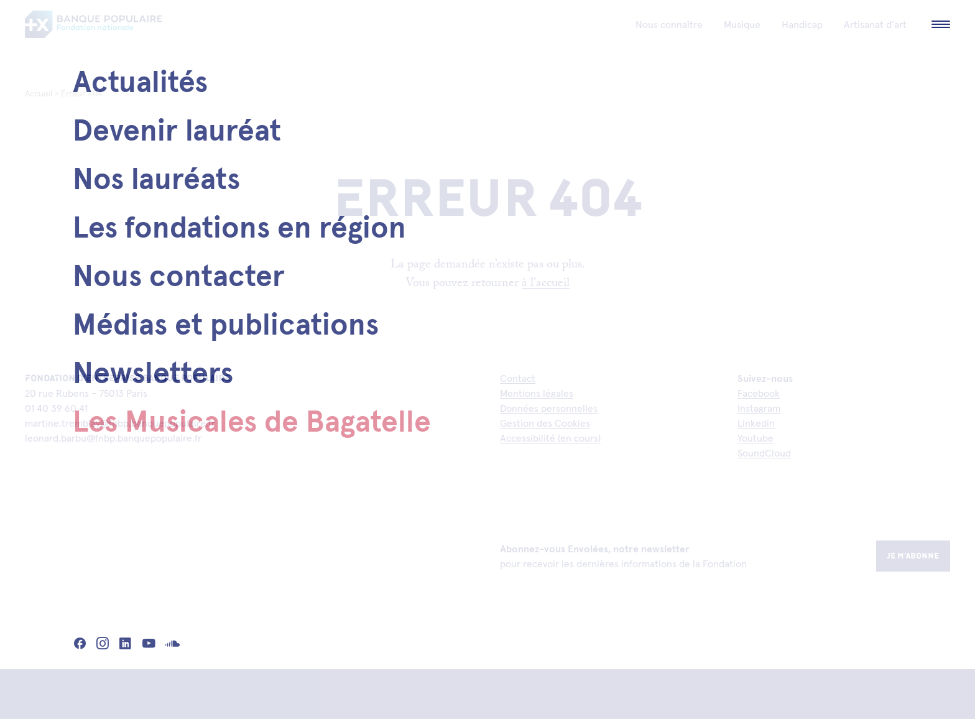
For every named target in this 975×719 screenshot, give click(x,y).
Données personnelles (549, 408)
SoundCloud (764, 453)
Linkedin (756, 423)
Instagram (758, 408)
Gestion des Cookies (545, 423)
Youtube (755, 438)
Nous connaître (669, 43)
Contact (517, 378)
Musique (742, 43)
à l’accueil (546, 284)
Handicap (802, 43)
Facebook (758, 393)
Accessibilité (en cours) (550, 438)
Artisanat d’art (875, 43)
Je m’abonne (913, 555)
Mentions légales (536, 393)
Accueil (38, 93)
